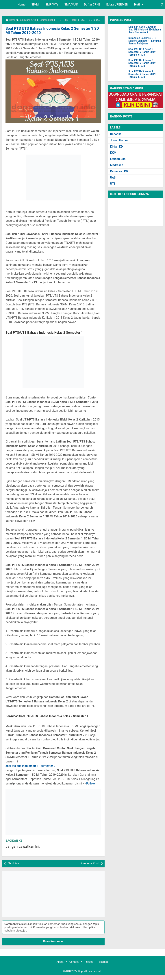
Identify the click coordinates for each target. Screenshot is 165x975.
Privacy (88, 961)
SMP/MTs (51, 4)
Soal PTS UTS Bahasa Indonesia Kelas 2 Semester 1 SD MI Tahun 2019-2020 (51, 30)
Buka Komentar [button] (53, 941)
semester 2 (48, 765)
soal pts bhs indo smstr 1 (21, 765)
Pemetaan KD (119, 171)
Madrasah (116, 165)
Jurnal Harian (119, 140)
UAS (113, 177)
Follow (90, 783)
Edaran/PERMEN (117, 4)
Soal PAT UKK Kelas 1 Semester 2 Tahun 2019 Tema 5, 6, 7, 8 (141, 74)
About (59, 961)
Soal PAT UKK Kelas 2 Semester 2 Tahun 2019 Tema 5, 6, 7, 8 (141, 52)
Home (21, 4)
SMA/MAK (71, 4)
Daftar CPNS (92, 4)
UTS (113, 183)
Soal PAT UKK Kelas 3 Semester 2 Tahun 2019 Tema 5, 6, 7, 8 (141, 63)
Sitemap (104, 961)
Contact (74, 961)
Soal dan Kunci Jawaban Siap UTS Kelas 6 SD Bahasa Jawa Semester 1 (144, 30)
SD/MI (35, 4)
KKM (113, 152)
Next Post (14, 863)
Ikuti (139, 4)
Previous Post (90, 863)
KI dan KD (116, 146)
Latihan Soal (118, 159)
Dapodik (115, 134)
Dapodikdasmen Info (90, 971)
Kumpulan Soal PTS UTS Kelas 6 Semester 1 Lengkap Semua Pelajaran (144, 41)
